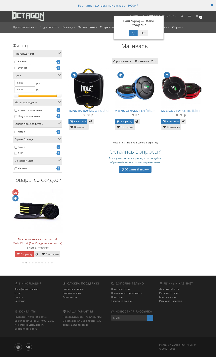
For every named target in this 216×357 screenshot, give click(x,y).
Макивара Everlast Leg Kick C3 (88, 110)
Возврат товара (72, 293)
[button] (182, 16)
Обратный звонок (135, 169)
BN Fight (22, 61)
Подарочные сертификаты (126, 293)
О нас (18, 293)
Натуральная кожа (29, 116)
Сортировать (122, 61)
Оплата (19, 297)
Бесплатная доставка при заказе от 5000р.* (108, 5)
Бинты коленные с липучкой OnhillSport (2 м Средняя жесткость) (37, 241)
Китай (21, 131)
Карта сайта (70, 297)
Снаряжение (110, 27)
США (20, 153)
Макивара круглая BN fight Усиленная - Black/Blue (149, 110)
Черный (22, 168)
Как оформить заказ (26, 289)
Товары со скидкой (122, 301)
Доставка (20, 301)
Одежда (69, 27)
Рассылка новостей (170, 301)
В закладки (50, 254)
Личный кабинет (169, 289)
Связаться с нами (73, 289)
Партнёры (117, 297)
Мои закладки (167, 297)
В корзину (24, 254)
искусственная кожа (30, 110)
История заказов (169, 293)
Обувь (177, 27)
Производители (25, 27)
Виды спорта (50, 27)
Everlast (22, 67)
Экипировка (87, 27)
